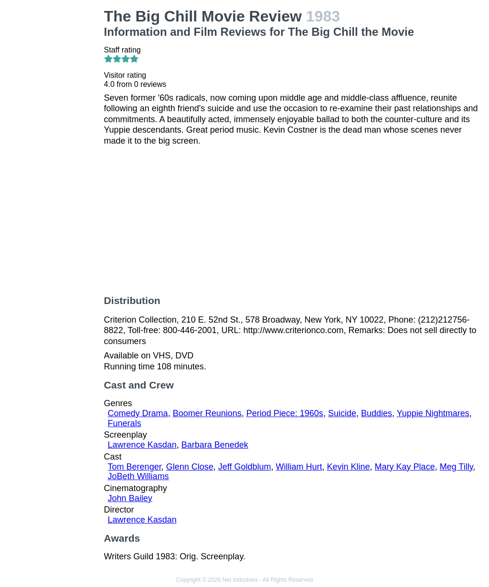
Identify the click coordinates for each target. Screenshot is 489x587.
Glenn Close (189, 467)
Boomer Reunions (207, 413)
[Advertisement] (54, 151)
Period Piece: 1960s (284, 413)
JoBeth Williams (138, 476)
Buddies (376, 413)
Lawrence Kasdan (142, 445)
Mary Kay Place (405, 467)
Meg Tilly (456, 467)
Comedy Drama (138, 413)
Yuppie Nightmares (433, 413)
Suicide (342, 413)
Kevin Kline (348, 467)
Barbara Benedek (214, 445)
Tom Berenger (134, 467)
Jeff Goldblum (244, 467)
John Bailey (130, 498)
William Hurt (299, 467)
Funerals (124, 423)
